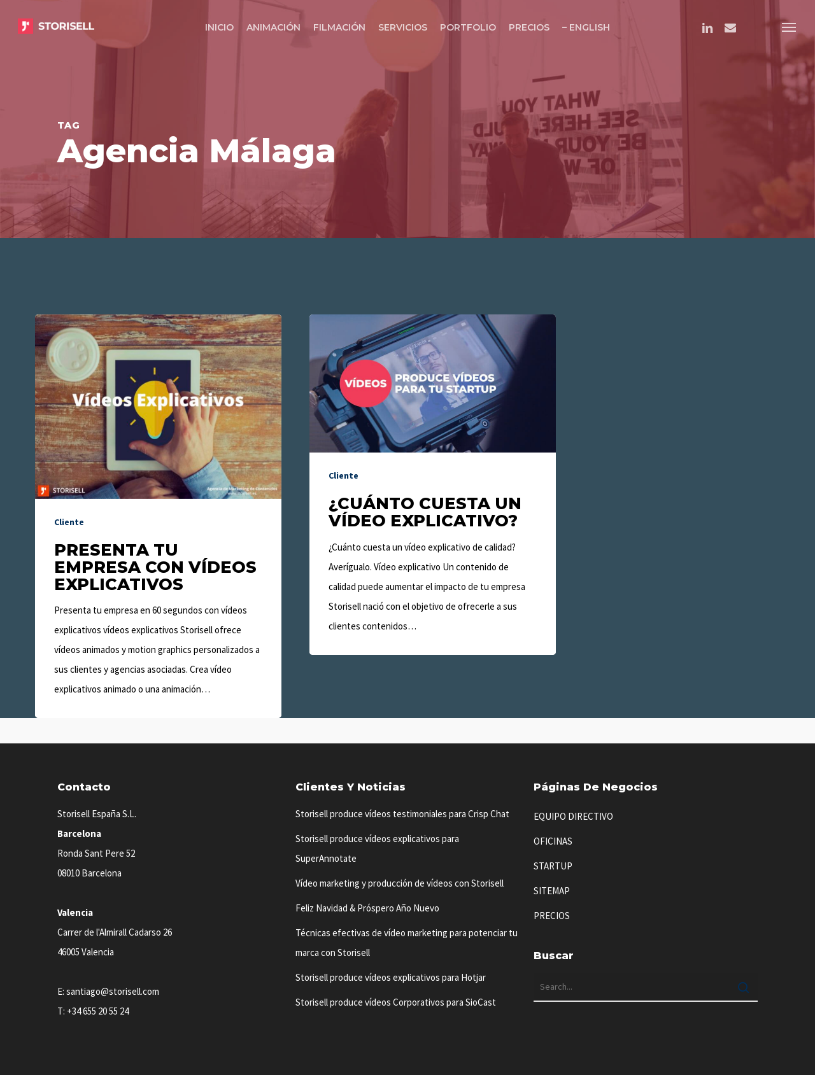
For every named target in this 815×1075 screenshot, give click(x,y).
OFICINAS (553, 841)
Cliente (69, 522)
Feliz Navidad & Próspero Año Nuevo (367, 908)
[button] (789, 26)
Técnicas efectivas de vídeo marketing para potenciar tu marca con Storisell (406, 943)
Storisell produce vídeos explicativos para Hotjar (390, 977)
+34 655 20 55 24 (98, 1011)
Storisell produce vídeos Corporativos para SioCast (395, 1002)
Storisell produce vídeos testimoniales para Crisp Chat (402, 814)
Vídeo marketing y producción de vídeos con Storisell (399, 883)
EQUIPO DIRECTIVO (573, 816)
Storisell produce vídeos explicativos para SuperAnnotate (377, 848)
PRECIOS (552, 916)
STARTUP (553, 866)
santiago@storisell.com (112, 991)
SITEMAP (552, 891)
